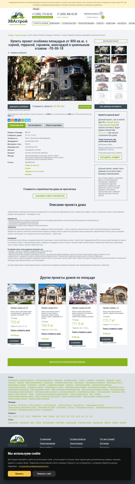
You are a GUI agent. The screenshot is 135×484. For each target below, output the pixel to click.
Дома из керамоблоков (33, 382)
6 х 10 (78, 416)
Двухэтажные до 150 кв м (54, 387)
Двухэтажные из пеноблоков (18, 389)
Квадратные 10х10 (118, 392)
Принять (19, 474)
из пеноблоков (47, 410)
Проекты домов (41, 23)
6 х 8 (72, 416)
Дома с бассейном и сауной (40, 389)
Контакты (121, 23)
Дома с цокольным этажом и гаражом (94, 389)
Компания (54, 23)
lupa (89, 98)
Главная (11, 35)
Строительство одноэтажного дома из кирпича (52, 394)
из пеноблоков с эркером (86, 392)
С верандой (110, 380)
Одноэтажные (79, 382)
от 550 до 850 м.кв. (65, 405)
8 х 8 (57, 416)
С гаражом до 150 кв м (36, 387)
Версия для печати (110, 41)
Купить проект (85, 107)
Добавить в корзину (19, 107)
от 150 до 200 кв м (34, 405)
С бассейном (99, 380)
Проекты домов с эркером (17, 399)
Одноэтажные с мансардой (95, 382)
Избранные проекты (91, 14)
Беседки (98, 394)
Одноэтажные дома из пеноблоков (20, 392)
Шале (32, 423)
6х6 (82, 416)
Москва (36, 9)
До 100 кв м (12, 405)
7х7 (86, 416)
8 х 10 (63, 416)
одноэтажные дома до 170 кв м (29, 410)
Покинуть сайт (44, 474)
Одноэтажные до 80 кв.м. (85, 407)
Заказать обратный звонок (43, 17)
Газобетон (11, 382)
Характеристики (16, 125)
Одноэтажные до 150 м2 (95, 405)
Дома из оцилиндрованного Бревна (20, 396)
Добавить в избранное (19, 53)
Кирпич (118, 380)
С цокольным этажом (82, 385)
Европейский (24, 423)
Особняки (20, 382)
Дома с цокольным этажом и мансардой (65, 389)
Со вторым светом (70, 380)
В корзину (14, 341)
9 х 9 (9, 416)
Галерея (100, 23)
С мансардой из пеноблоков (102, 385)
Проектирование (86, 23)
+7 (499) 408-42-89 (67, 14)
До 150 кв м (22, 405)
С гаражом (42, 385)
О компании (45, 439)
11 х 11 (21, 416)
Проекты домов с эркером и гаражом (96, 396)
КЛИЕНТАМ (110, 23)
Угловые (52, 416)
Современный (98, 423)
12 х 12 (28, 416)
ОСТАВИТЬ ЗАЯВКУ (110, 157)
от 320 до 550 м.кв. (49, 405)
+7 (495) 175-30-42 (42, 14)
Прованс (115, 423)
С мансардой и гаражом (55, 385)
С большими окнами (117, 389)
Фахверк (107, 423)
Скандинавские (48, 423)
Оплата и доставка (54, 125)
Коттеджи (104, 443)
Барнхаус (123, 423)
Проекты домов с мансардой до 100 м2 (22, 407)
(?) (44, 114)
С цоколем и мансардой (43, 380)
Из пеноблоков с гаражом (97, 387)
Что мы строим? (107, 439)
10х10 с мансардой (103, 392)
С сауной (82, 380)
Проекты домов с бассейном (39, 399)
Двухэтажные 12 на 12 (116, 387)
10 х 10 (15, 416)
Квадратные (36, 416)
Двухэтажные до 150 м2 (46, 407)
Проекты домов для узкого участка (47, 396)
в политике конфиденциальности (34, 466)
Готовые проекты (78, 439)
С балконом (58, 380)
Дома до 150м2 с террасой (17, 394)
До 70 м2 (71, 407)
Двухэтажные (48, 382)
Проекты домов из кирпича (71, 396)
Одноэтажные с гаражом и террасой (21, 380)
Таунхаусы (69, 385)
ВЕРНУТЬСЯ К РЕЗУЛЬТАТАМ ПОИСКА (67, 362)
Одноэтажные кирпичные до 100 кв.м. (109, 407)
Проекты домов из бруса (79, 394)
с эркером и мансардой (67, 392)
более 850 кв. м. (79, 405)
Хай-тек (38, 423)
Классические (13, 423)
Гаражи (31, 394)
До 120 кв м (12, 410)
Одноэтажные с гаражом (17, 385)
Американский (71, 423)
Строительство (69, 23)
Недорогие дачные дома (64, 382)
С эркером (90, 380)
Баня (91, 394)
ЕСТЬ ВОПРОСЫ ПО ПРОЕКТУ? (111, 107)
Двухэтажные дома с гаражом (76, 387)
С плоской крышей (84, 423)
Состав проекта (34, 125)
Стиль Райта (60, 423)
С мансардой (32, 385)
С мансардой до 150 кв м (17, 387)
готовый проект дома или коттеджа (109, 123)
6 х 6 (68, 416)
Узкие (45, 416)
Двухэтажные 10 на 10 (114, 382)
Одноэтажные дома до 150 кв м (46, 392)
